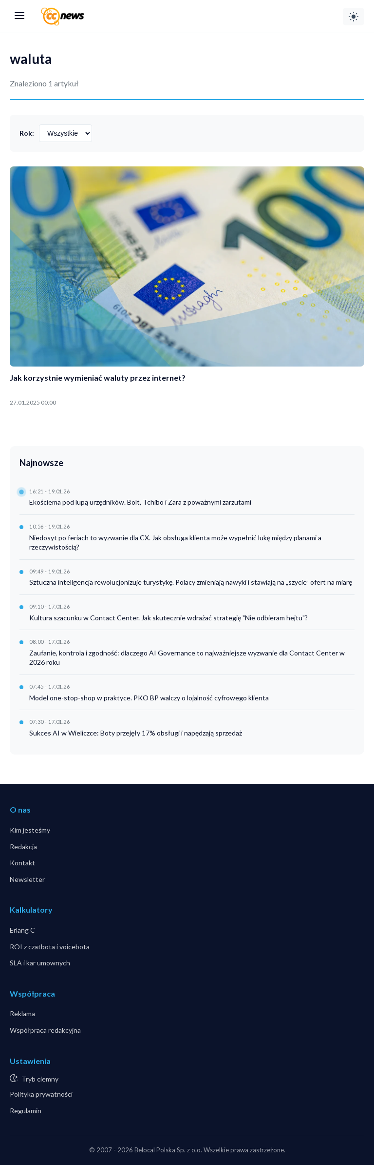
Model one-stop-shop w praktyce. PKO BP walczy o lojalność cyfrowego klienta (149, 698)
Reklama (22, 1013)
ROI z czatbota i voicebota (50, 946)
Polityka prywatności (41, 1094)
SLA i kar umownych (40, 963)
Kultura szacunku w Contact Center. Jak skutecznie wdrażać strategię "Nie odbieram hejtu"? (168, 617)
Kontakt (22, 862)
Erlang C (22, 930)
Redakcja (23, 846)
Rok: (26, 133)
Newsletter (27, 879)
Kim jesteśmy (30, 830)
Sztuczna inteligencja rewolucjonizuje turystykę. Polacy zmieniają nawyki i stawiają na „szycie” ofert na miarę (190, 582)
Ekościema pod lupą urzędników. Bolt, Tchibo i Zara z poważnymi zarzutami (140, 502)
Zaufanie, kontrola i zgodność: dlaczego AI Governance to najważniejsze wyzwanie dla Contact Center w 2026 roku (187, 658)
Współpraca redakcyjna (45, 1030)
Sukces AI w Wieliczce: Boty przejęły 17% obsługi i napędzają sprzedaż (135, 733)
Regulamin (25, 1110)
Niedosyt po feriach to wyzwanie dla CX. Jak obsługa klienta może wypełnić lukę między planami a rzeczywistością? (175, 542)
